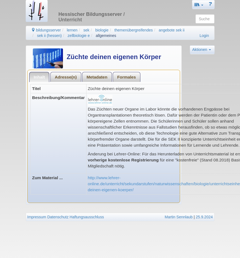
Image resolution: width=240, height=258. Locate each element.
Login (204, 35)
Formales (126, 77)
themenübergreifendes (133, 30)
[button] (199, 4)
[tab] (39, 77)
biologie (101, 30)
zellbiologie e (79, 35)
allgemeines (106, 35)
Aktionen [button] (201, 49)
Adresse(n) (66, 77)
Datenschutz (58, 217)
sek (86, 30)
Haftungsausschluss (87, 217)
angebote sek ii (171, 30)
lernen (72, 30)
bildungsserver (46, 30)
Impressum (36, 217)
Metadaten (96, 77)
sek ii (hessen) (49, 35)
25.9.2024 (204, 217)
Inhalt (39, 77)
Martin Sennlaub (179, 217)
